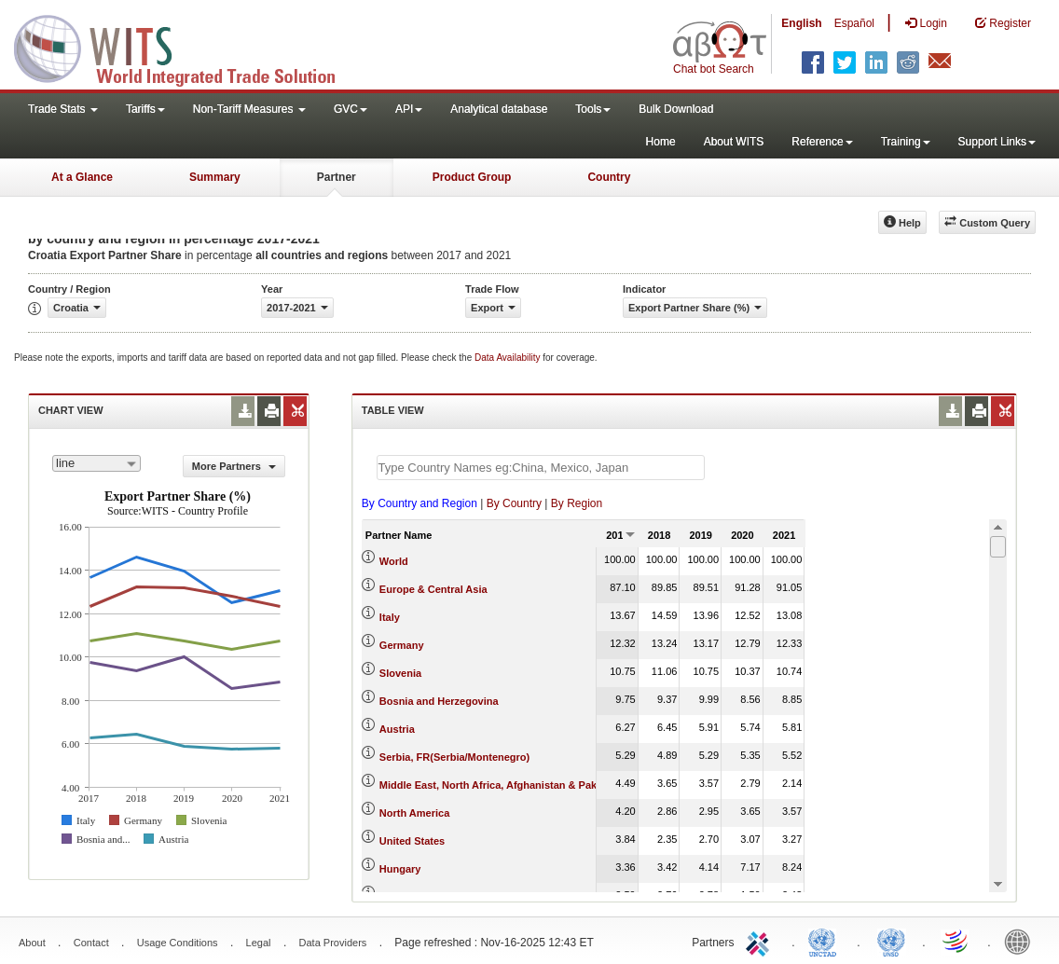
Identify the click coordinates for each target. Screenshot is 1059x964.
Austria (397, 729)
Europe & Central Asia (433, 589)
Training (905, 141)
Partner (336, 177)
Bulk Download (676, 109)
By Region (576, 503)
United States (412, 841)
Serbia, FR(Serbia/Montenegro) (454, 757)
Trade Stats (63, 109)
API (408, 109)
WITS (186, 46)
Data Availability (508, 357)
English (801, 23)
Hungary (400, 868)
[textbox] (541, 467)
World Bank (1021, 940)
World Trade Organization (956, 940)
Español (854, 23)
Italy (389, 617)
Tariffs (145, 109)
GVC (350, 109)
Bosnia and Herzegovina (439, 701)
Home (661, 141)
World (393, 561)
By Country (514, 503)
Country (608, 177)
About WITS (734, 141)
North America (414, 813)
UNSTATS (891, 940)
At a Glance (82, 177)
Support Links (997, 141)
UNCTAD (826, 940)
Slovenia (400, 673)
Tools (593, 109)
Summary (215, 177)
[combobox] (96, 463)
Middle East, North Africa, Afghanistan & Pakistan (500, 785)
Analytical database (498, 109)
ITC (760, 940)
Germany (401, 645)
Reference (821, 141)
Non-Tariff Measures (249, 109)
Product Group (472, 177)
